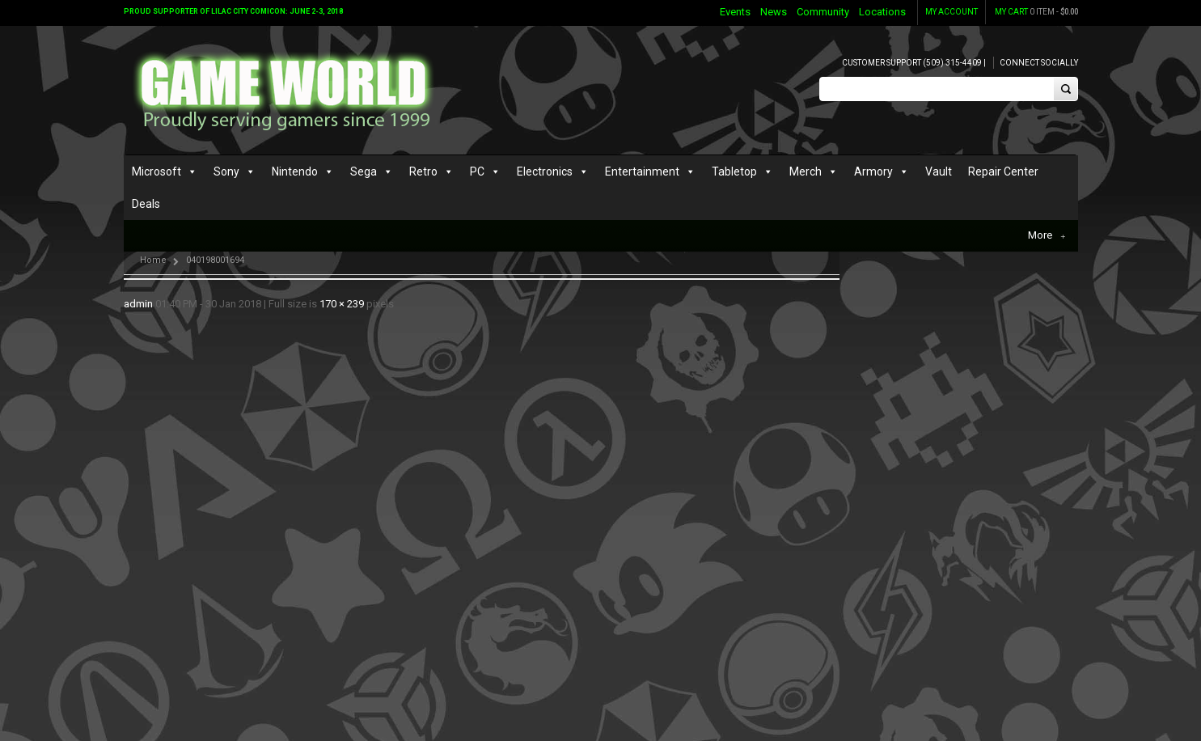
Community (823, 12)
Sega (363, 171)
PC (477, 171)
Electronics (545, 171)
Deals (146, 203)
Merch (805, 171)
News (773, 12)
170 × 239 (341, 304)
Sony (226, 171)
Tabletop (734, 171)
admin (138, 304)
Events (735, 12)
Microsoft (156, 171)
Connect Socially (1039, 62)
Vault (938, 171)
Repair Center (1003, 171)
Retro (423, 171)
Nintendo (295, 171)
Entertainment (642, 171)
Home (153, 260)
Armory (873, 171)
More (1046, 235)
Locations (882, 12)
